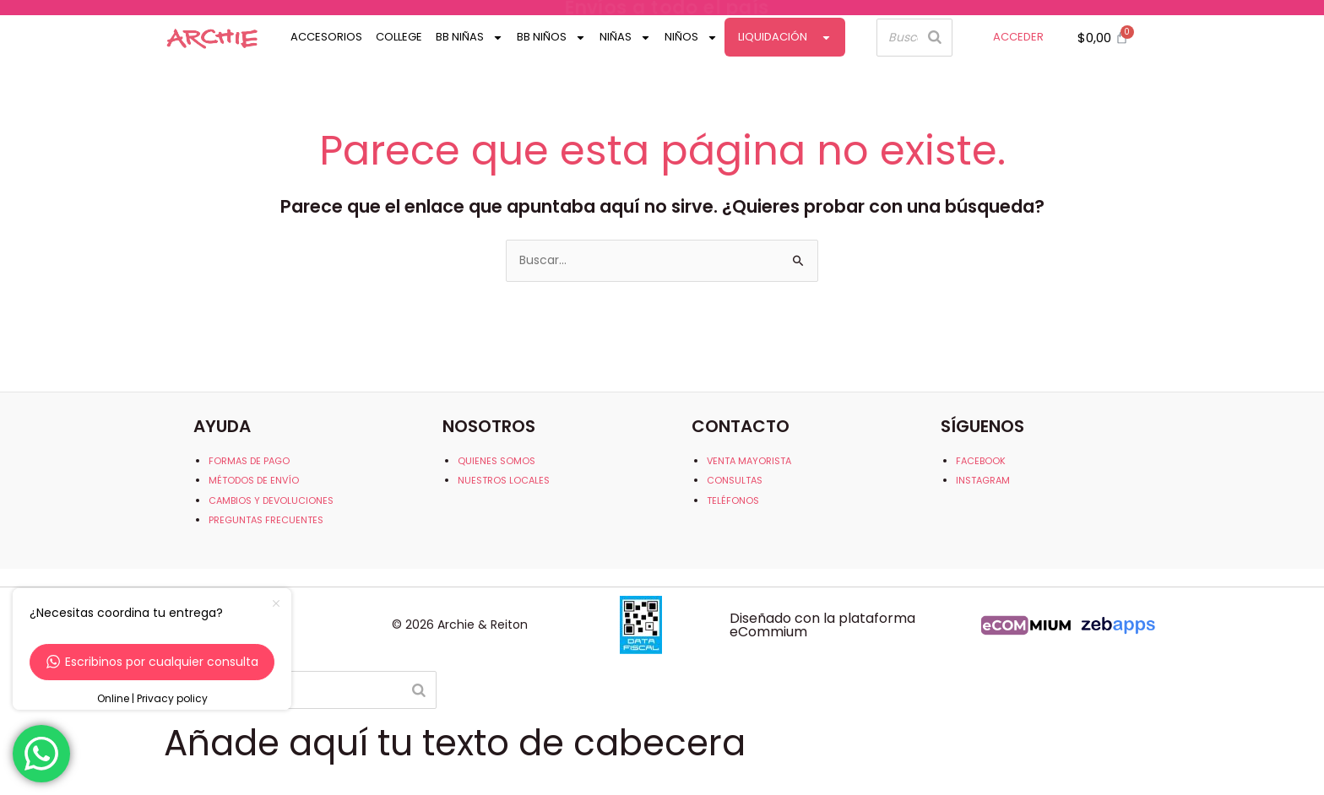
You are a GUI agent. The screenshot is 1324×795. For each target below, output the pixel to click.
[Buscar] (935, 37)
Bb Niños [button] (551, 37)
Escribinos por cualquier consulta (152, 661)
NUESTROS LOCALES (504, 480)
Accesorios (326, 37)
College (399, 37)
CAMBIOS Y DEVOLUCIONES (271, 500)
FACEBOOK (981, 461)
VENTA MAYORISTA (749, 461)
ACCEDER (1018, 37)
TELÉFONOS (733, 500)
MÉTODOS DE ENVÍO (254, 480)
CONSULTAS (734, 480)
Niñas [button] (625, 37)
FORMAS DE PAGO (249, 461)
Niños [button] (691, 37)
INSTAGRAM (983, 480)
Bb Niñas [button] (469, 37)
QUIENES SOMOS (496, 461)
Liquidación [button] (785, 37)
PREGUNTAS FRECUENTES (266, 520)
